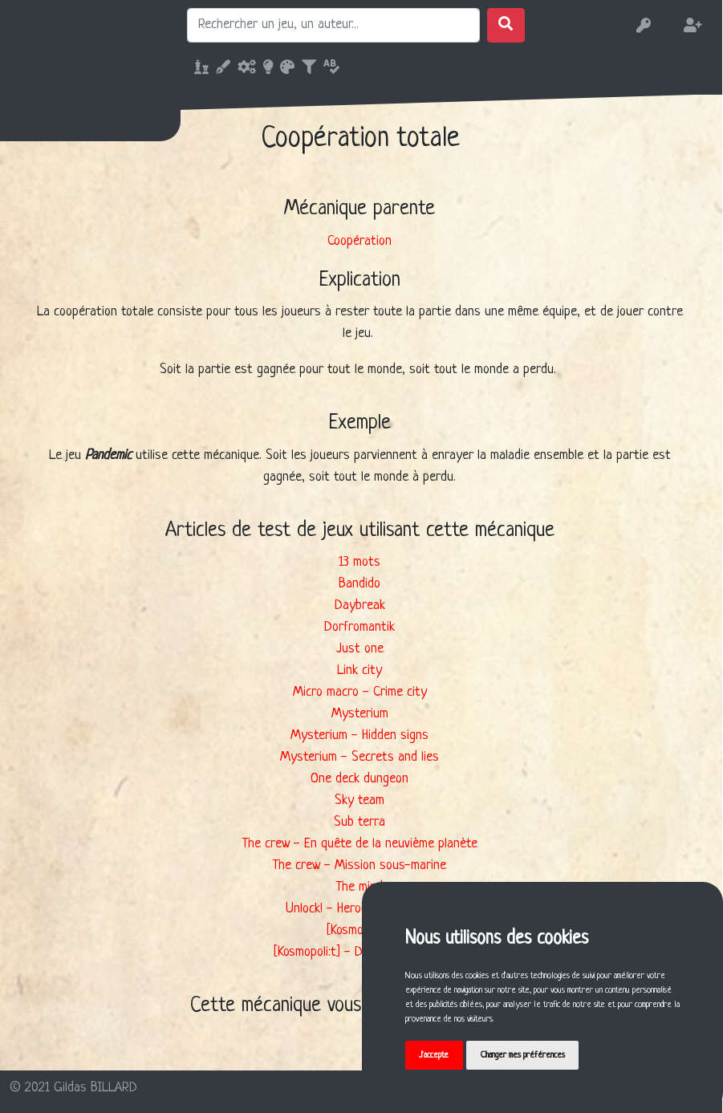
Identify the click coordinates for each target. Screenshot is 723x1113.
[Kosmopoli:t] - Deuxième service (360, 952)
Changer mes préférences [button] (523, 1055)
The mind (359, 887)
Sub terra (359, 822)
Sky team (359, 800)
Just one (360, 648)
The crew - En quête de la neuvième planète (359, 843)
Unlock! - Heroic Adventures (360, 908)
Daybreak (360, 605)
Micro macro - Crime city (360, 692)
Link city (359, 670)
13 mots (359, 562)
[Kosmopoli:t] (360, 930)
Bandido (359, 583)
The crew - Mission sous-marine (359, 865)
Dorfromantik (359, 627)
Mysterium (359, 713)
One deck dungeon (359, 778)
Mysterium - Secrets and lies (359, 757)
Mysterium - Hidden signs (359, 735)
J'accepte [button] (434, 1055)
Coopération (359, 241)
